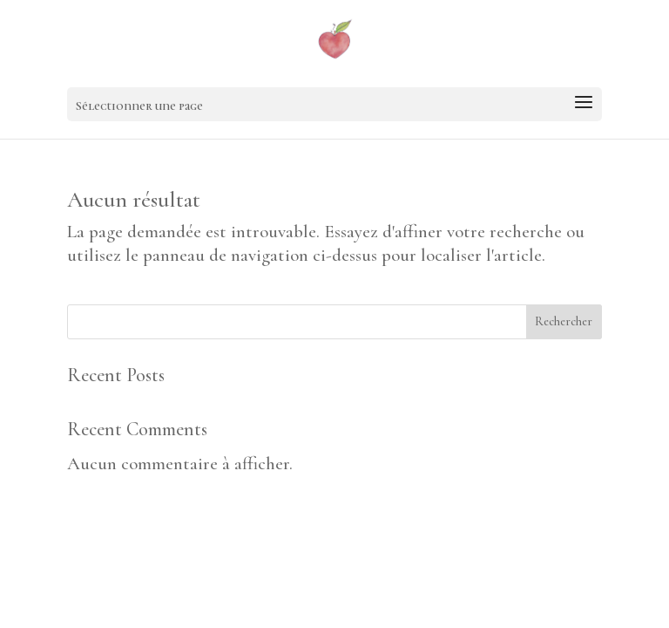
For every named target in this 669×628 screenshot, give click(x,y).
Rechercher (563, 321)
